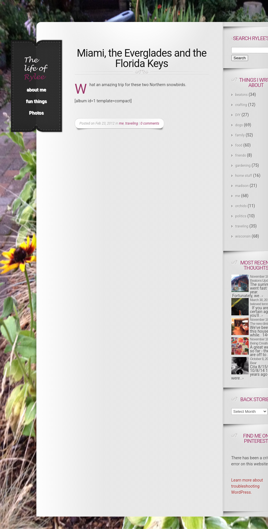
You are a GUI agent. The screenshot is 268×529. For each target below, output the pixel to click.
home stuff (243, 176)
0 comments (149, 123)
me (121, 123)
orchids (241, 206)
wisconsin (243, 236)
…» (261, 296)
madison (242, 186)
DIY (238, 115)
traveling (131, 123)
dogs (239, 125)
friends (240, 155)
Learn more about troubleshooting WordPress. (247, 486)
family (240, 135)
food (239, 145)
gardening (243, 166)
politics (241, 216)
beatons (241, 95)
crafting (241, 105)
